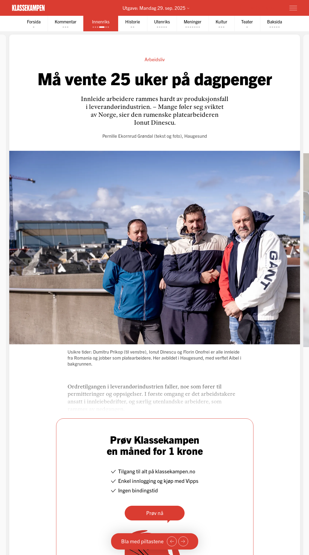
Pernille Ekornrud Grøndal (127, 136)
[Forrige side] (172, 541)
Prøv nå (154, 513)
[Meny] (293, 8)
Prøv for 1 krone (261, 7)
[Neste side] (183, 541)
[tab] (33, 23)
